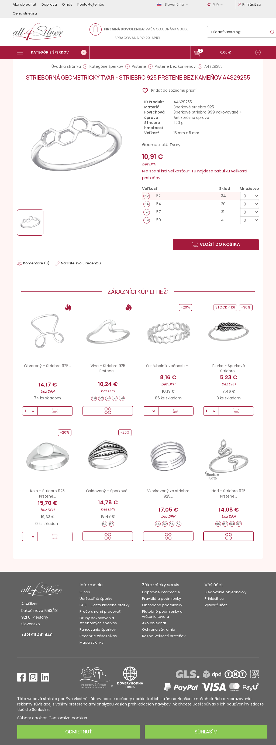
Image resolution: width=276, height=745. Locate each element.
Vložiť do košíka (216, 244)
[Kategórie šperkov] (53, 52)
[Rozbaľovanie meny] (216, 4)
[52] (200, 196)
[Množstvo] (249, 196)
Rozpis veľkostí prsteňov (163, 635)
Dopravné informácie (161, 592)
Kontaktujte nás (90, 4)
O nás (67, 4)
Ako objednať (24, 4)
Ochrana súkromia (158, 629)
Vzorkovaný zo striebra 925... (168, 493)
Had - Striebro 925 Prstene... (229, 493)
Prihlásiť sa (214, 598)
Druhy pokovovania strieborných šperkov (98, 620)
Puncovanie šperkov (98, 629)
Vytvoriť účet (216, 605)
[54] (200, 204)
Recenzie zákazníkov (98, 635)
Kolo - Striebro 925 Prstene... (47, 493)
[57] (200, 212)
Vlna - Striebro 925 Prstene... (108, 368)
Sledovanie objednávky (225, 592)
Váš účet (214, 585)
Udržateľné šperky (96, 598)
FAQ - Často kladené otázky (104, 605)
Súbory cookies (32, 718)
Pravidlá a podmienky (161, 598)
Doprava (49, 4)
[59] (200, 220)
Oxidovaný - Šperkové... (108, 491)
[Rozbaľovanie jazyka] (173, 4)
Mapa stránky (92, 642)
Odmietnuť (78, 731)
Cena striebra (25, 13)
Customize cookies (68, 718)
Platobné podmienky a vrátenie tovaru (162, 614)
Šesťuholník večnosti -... (168, 365)
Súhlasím (206, 731)
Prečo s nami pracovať (100, 611)
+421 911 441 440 (37, 635)
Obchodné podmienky (162, 605)
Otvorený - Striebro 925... (47, 365)
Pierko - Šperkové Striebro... (228, 368)
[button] (227, 53)
